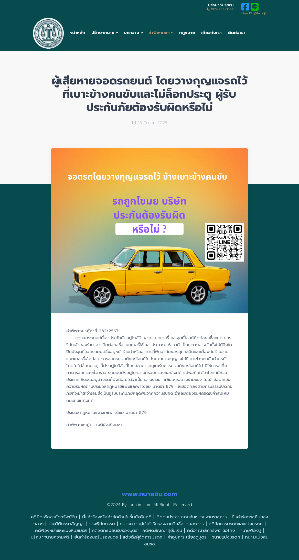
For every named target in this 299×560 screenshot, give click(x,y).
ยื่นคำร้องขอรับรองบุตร (96, 537)
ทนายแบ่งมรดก (225, 537)
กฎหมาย (187, 33)
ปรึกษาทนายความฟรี (50, 537)
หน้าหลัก (77, 33)
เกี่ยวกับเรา (211, 33)
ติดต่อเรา (236, 33)
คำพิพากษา (159, 33)
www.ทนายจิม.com (149, 494)
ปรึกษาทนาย (102, 33)
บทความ (131, 33)
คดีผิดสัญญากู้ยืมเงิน (162, 530)
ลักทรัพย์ (212, 530)
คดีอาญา (195, 530)
